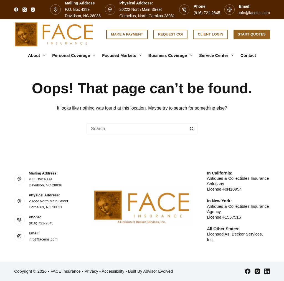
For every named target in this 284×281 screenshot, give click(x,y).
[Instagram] (33, 9)
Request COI (170, 34)
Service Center (217, 55)
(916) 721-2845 (207, 13)
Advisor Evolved (158, 271)
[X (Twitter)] (24, 9)
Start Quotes (252, 34)
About (37, 55)
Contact (248, 55)
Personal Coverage (74, 55)
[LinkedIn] (267, 271)
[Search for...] (136, 128)
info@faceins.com (254, 13)
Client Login (210, 34)
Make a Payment (127, 34)
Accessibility (113, 271)
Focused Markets (123, 55)
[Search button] (191, 128)
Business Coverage (171, 55)
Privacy (91, 271)
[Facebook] (16, 9)
